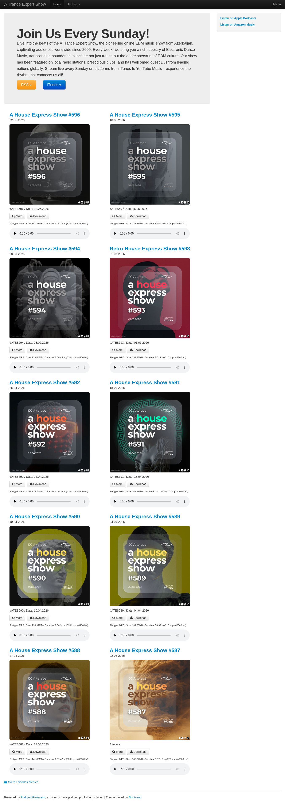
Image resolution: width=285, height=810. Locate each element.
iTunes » (54, 85)
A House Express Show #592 (44, 382)
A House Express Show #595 (145, 115)
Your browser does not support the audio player (49, 233)
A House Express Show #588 (44, 650)
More (17, 216)
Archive (73, 4)
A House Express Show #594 (44, 248)
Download (38, 216)
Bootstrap (135, 797)
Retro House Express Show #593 (150, 248)
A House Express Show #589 (145, 516)
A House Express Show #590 (44, 516)
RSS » (26, 85)
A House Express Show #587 (145, 650)
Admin (276, 4)
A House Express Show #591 (145, 382)
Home (57, 4)
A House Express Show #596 (44, 115)
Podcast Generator (33, 797)
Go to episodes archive (21, 782)
